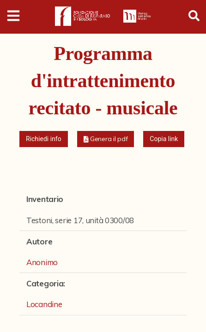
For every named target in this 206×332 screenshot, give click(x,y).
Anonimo (42, 262)
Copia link (164, 138)
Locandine (44, 304)
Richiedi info (43, 138)
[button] (105, 139)
